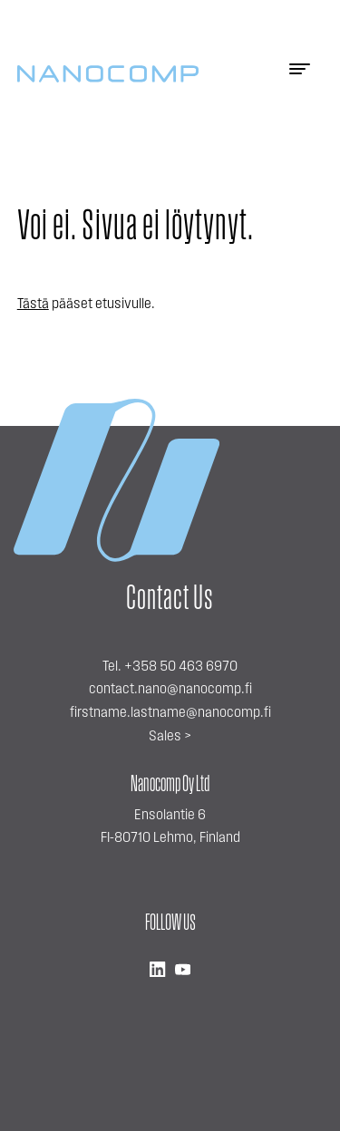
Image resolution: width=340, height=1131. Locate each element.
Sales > (170, 737)
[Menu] (299, 74)
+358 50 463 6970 (181, 667)
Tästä (33, 304)
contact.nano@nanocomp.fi (170, 689)
